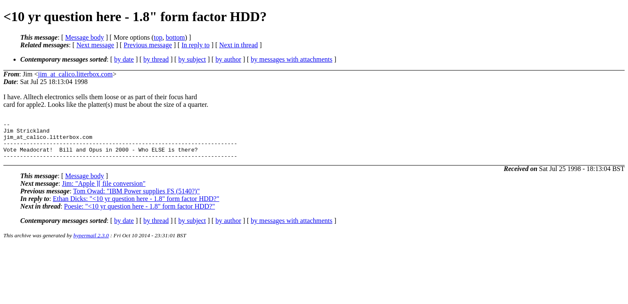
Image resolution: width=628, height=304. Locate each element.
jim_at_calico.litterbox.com (75, 74)
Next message (95, 45)
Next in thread (238, 45)
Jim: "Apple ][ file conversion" (104, 191)
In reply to (196, 45)
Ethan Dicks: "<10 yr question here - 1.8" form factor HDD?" (136, 206)
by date (124, 59)
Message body (84, 37)
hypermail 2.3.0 (91, 243)
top (158, 37)
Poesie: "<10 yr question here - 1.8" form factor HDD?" (139, 213)
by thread (156, 59)
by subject (192, 59)
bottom (175, 37)
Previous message (148, 45)
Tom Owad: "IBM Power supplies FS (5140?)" (136, 198)
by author (228, 59)
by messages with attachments (291, 59)
